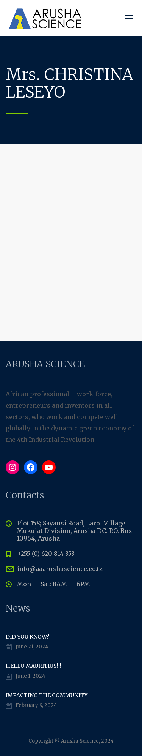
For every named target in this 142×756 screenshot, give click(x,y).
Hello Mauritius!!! (33, 666)
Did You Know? (27, 636)
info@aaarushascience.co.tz (60, 569)
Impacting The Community (46, 695)
